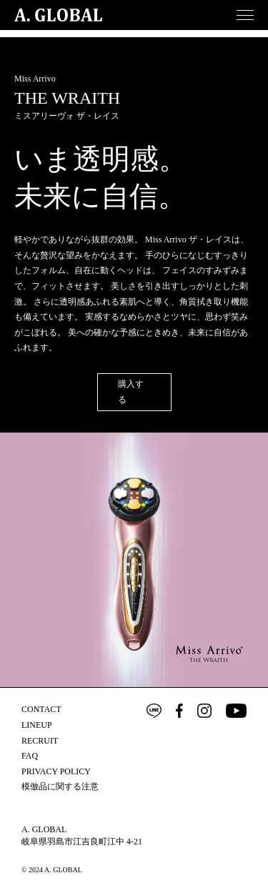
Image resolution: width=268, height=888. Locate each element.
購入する (131, 392)
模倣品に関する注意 (60, 786)
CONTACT (41, 709)
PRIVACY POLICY (56, 771)
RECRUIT (39, 741)
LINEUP (36, 725)
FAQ (29, 756)
